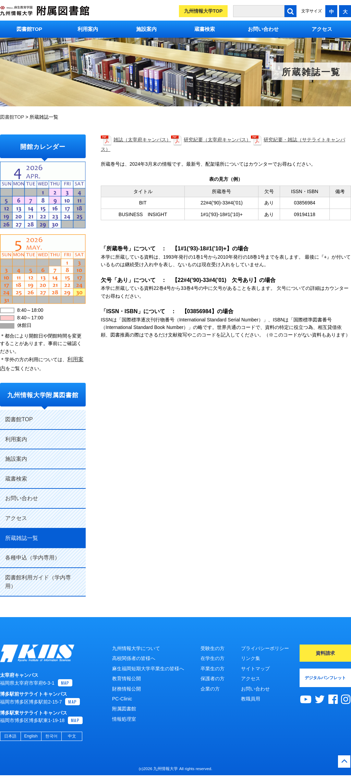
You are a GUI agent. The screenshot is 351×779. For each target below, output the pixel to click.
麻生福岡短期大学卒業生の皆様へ (148, 668)
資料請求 (325, 653)
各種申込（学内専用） (32, 557)
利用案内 (87, 29)
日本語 (10, 739)
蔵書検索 (204, 29)
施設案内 (146, 29)
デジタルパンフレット (325, 677)
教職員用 (250, 698)
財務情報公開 (126, 689)
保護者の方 (213, 678)
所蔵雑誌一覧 (21, 538)
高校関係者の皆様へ (133, 658)
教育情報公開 (126, 678)
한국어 (51, 739)
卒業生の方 (213, 668)
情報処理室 (124, 719)
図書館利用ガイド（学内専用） (38, 582)
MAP (65, 686)
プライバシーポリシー (265, 648)
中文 (72, 739)
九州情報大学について (136, 648)
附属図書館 (124, 708)
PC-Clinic (122, 698)
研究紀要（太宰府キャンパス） (217, 139)
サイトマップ (255, 668)
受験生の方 (213, 648)
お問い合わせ (263, 29)
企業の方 (210, 689)
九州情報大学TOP (203, 11)
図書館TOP (29, 29)
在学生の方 (213, 658)
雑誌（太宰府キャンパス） (142, 139)
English (30, 739)
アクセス (322, 29)
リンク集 (250, 658)
